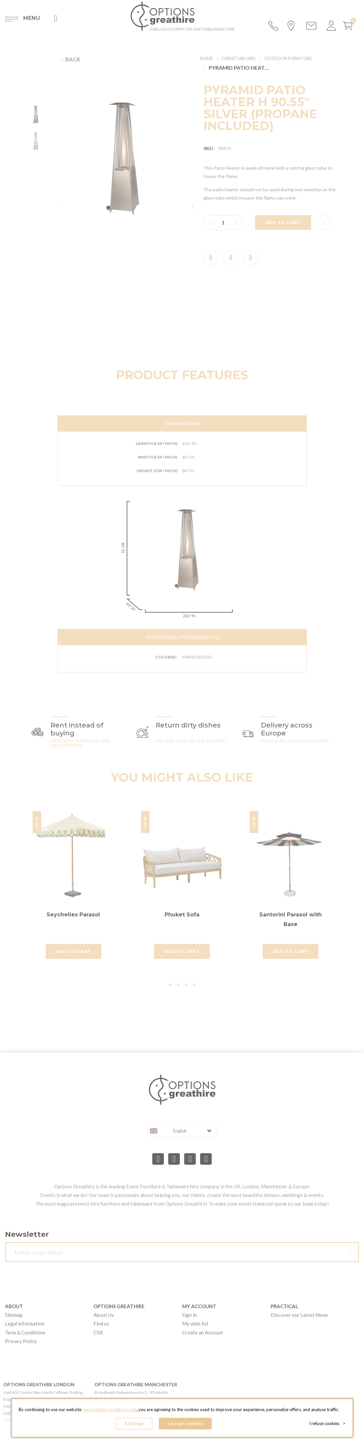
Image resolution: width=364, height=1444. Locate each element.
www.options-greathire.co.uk (109, 1411)
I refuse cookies (328, 1424)
